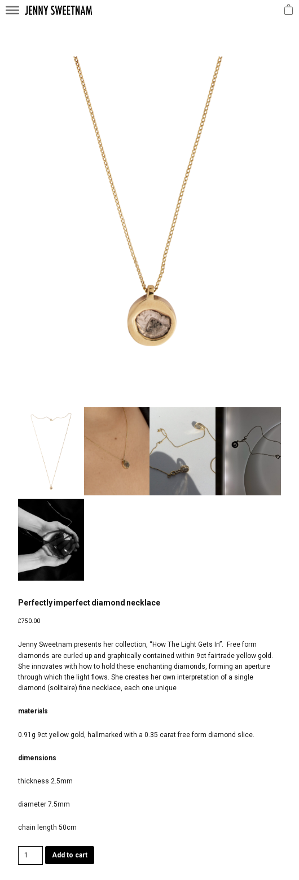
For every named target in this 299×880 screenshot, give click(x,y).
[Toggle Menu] (12, 10)
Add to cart (69, 855)
